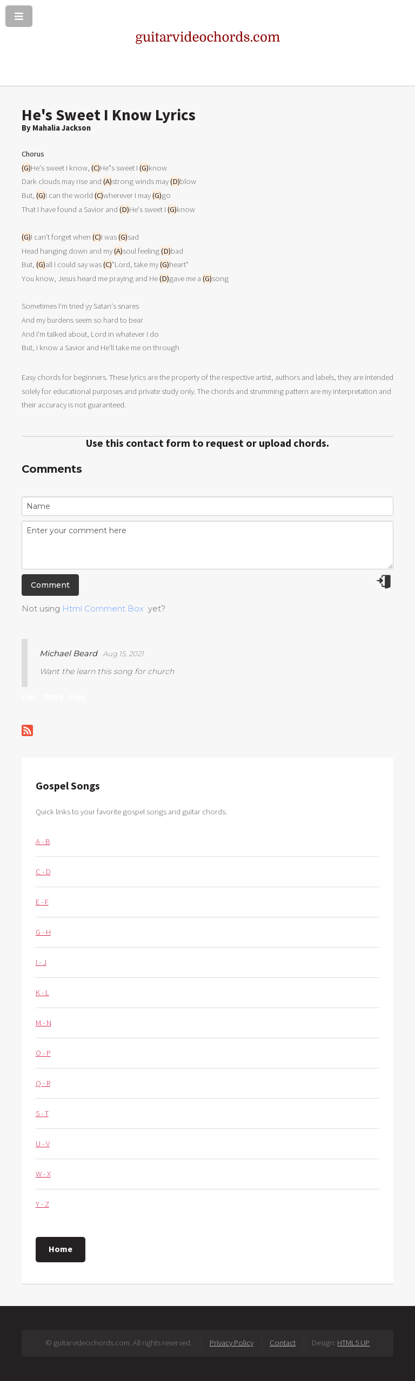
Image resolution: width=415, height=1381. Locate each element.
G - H (43, 932)
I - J (41, 962)
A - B (43, 841)
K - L (42, 992)
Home (60, 1248)
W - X (43, 1174)
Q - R (43, 1083)
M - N (43, 1023)
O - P (43, 1053)
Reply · (55, 696)
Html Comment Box (103, 609)
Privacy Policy (231, 1343)
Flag (78, 696)
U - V (43, 1143)
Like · (31, 696)
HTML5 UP (353, 1343)
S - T (42, 1113)
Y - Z (42, 1204)
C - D (43, 871)
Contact (283, 1343)
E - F (42, 902)
